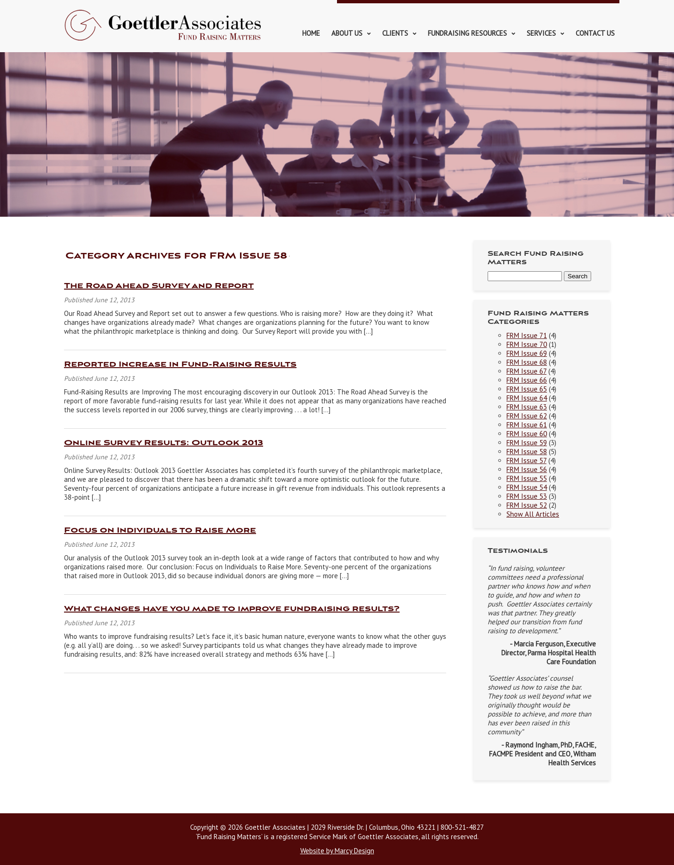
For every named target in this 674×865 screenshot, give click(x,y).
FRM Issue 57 (526, 460)
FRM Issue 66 (526, 380)
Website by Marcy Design (337, 850)
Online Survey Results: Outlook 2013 (163, 443)
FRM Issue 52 (526, 505)
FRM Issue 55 (526, 478)
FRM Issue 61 (526, 424)
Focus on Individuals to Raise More (160, 530)
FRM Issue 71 (526, 335)
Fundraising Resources (467, 33)
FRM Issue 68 (526, 362)
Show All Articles (532, 514)
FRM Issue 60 (526, 433)
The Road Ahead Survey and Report (159, 286)
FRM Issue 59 (526, 442)
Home (311, 33)
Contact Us (595, 33)
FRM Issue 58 (526, 451)
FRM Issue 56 (526, 469)
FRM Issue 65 (526, 389)
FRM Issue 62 (526, 415)
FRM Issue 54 (526, 487)
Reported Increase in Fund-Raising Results (180, 365)
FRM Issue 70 (526, 344)
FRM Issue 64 (526, 397)
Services (541, 33)
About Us (346, 33)
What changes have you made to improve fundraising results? (232, 609)
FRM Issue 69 (526, 353)
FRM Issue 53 (526, 496)
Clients (395, 33)
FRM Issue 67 (526, 371)
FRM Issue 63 (526, 406)
